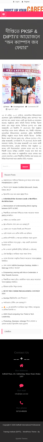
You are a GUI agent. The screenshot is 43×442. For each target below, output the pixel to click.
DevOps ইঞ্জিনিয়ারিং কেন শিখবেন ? (15, 298)
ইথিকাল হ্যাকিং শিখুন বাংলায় (12, 286)
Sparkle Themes (21, 438)
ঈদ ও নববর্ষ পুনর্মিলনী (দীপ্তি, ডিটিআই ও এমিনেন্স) (19, 249)
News (7, 107)
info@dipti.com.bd (21, 394)
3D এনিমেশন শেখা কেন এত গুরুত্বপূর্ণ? (16, 224)
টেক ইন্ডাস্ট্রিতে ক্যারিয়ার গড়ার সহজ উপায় (17, 254)
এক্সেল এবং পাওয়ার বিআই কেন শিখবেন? (17, 229)
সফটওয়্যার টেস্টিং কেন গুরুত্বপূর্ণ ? (14, 302)
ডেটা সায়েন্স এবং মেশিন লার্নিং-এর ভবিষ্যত (17, 233)
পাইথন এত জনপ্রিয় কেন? (11, 220)
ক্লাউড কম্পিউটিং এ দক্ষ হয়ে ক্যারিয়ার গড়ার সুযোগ (20, 238)
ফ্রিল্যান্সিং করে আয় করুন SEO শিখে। (15, 194)
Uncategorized (18, 107)
